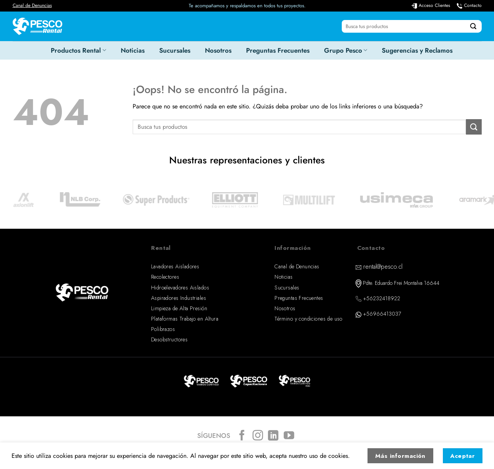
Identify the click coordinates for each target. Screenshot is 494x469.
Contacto (473, 5)
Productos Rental (78, 50)
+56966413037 (382, 314)
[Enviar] (473, 26)
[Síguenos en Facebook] (242, 436)
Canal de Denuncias (32, 5)
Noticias (133, 50)
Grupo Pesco (345, 50)
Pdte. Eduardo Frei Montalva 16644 (401, 283)
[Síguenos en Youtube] (289, 436)
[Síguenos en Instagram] (257, 436)
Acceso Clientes (434, 5)
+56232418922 (381, 298)
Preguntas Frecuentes (277, 50)
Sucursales (174, 50)
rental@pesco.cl (383, 266)
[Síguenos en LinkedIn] (273, 436)
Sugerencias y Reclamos (417, 50)
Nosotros (218, 50)
